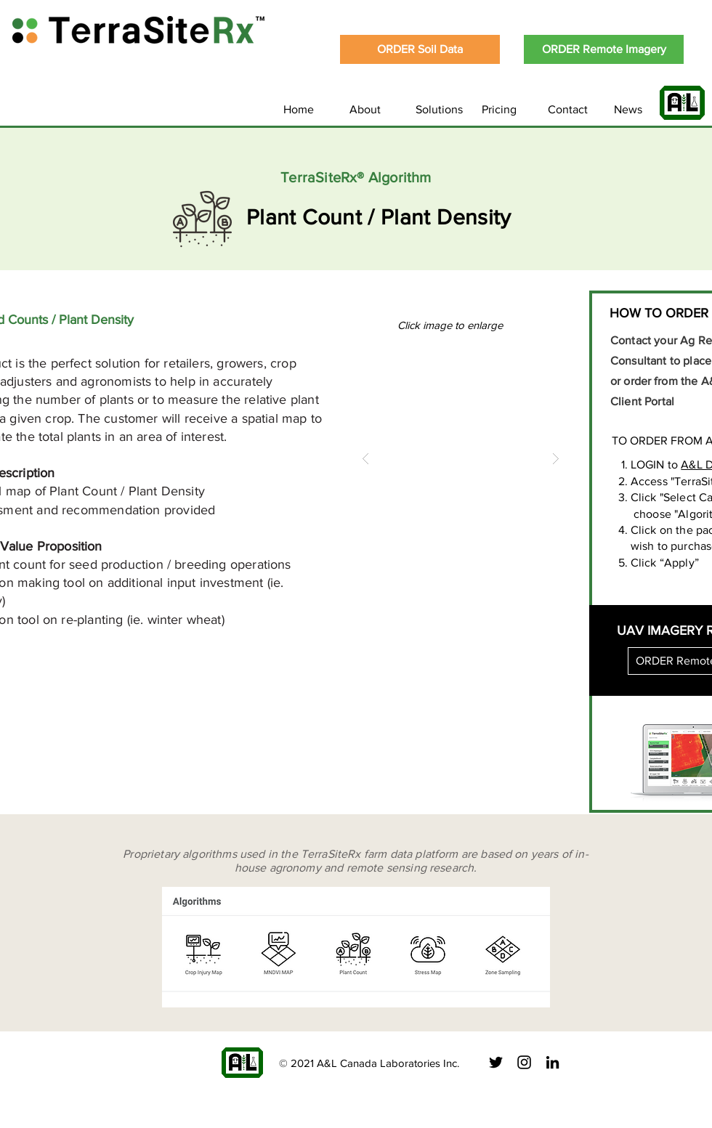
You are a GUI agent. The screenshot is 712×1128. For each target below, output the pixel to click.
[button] (460, 458)
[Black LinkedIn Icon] (552, 1062)
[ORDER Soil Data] (420, 49)
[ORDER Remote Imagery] (604, 49)
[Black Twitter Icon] (496, 1062)
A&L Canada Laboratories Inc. (388, 1063)
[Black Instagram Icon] (524, 1062)
